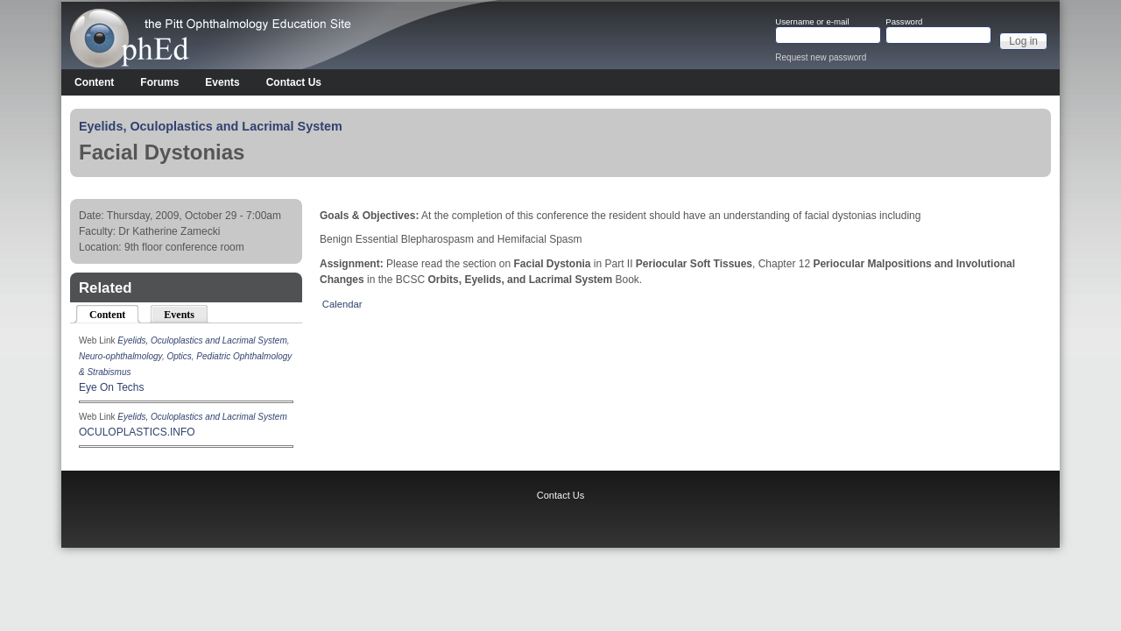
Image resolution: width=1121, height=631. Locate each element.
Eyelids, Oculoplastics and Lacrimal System (210, 126)
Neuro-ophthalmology (120, 356)
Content (94, 82)
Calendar (342, 304)
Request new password (820, 57)
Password (903, 22)
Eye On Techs (111, 387)
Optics (178, 356)
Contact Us (293, 82)
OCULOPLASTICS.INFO (137, 432)
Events (222, 82)
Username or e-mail (812, 22)
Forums (159, 82)
